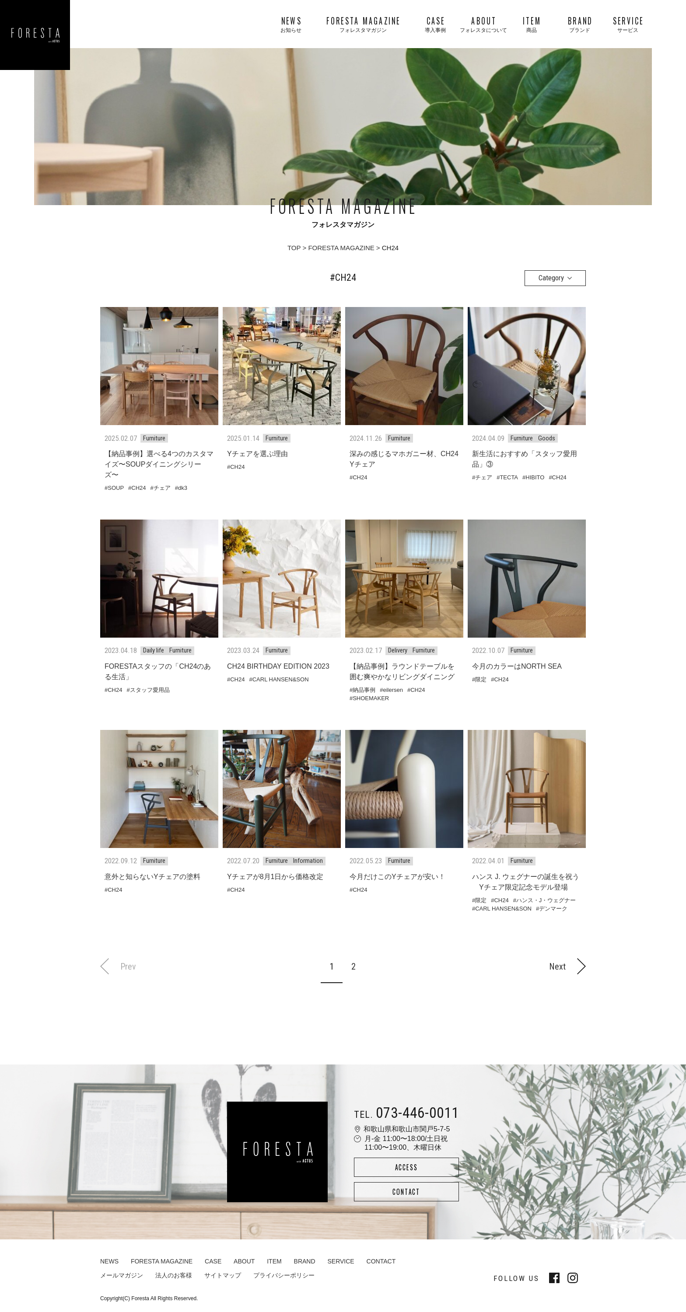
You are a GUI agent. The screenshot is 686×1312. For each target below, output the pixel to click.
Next (567, 966)
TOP (294, 247)
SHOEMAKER (371, 698)
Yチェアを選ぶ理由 (257, 453)
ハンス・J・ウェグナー (546, 900)
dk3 (182, 488)
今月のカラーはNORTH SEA (517, 666)
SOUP (116, 488)
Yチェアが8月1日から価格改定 (275, 876)
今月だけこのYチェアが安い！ (397, 876)
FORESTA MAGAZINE (341, 247)
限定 (480, 679)
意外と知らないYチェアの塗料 (152, 876)
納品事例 (364, 690)
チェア (162, 488)
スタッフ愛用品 (150, 690)
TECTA (509, 477)
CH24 (138, 488)
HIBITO (534, 477)
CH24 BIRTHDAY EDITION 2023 (278, 666)
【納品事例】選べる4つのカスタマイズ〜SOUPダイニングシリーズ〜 (159, 464)
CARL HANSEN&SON (280, 679)
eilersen (393, 690)
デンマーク (553, 908)
